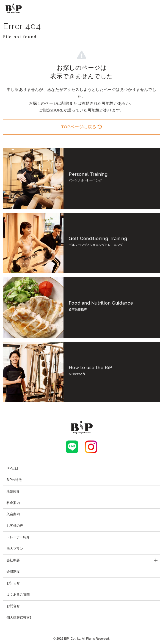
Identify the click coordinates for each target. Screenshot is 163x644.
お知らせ (13, 583)
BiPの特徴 (14, 480)
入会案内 (13, 514)
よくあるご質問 (18, 594)
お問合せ (13, 606)
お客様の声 (15, 526)
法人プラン (15, 549)
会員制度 (13, 571)
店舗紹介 (13, 491)
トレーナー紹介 (18, 537)
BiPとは (12, 468)
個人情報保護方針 (20, 618)
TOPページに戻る (81, 126)
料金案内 (13, 503)
